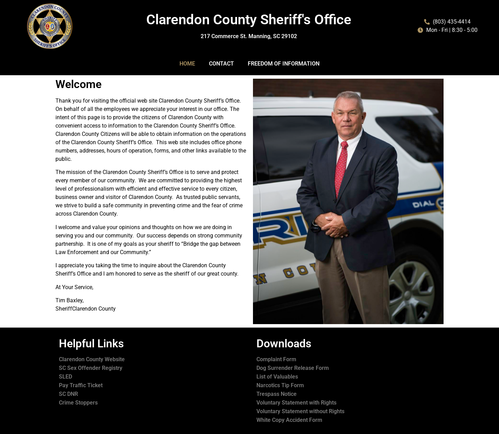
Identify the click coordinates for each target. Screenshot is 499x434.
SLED (65, 376)
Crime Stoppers (78, 402)
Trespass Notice (276, 394)
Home (187, 63)
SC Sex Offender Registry (90, 368)
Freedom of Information (283, 63)
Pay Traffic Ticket (81, 385)
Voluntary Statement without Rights (300, 411)
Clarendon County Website (92, 359)
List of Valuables (277, 376)
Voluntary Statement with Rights (296, 402)
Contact (221, 63)
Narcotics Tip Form (280, 385)
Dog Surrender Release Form (292, 368)
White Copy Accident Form (289, 420)
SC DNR (68, 394)
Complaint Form (276, 359)
